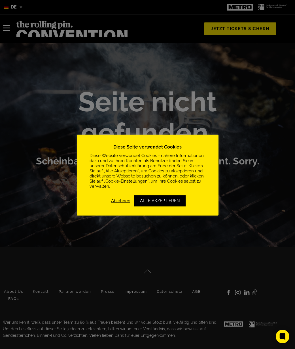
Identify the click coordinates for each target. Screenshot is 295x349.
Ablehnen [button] (120, 200)
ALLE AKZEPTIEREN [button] (160, 200)
